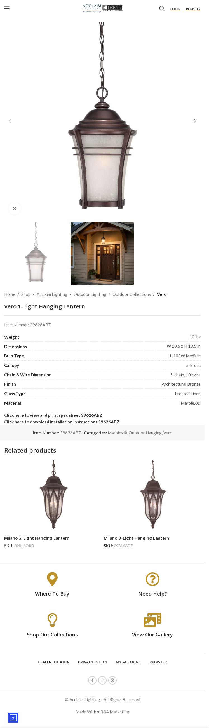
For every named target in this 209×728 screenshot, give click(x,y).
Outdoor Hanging (145, 432)
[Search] (162, 8)
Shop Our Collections (52, 634)
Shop (25, 294)
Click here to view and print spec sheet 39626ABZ (53, 415)
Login (175, 9)
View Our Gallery (152, 634)
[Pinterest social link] (112, 680)
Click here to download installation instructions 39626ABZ (61, 421)
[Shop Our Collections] (52, 620)
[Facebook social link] (92, 680)
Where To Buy (52, 593)
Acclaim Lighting (52, 294)
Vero (161, 294)
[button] (9, 120)
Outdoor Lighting (90, 294)
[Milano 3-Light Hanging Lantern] (52, 496)
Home (9, 294)
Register (193, 9)
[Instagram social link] (102, 680)
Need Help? (152, 593)
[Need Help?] (152, 579)
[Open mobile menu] (7, 8)
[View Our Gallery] (152, 620)
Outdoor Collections (131, 294)
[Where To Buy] (52, 579)
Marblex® (117, 432)
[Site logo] (102, 7)
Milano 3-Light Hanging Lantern (36, 538)
